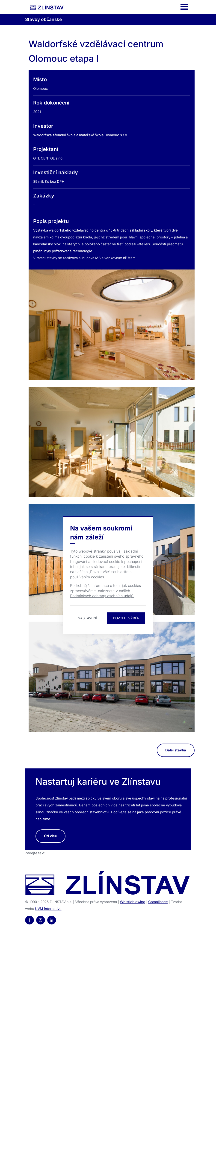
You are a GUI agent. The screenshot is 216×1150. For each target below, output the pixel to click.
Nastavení (87, 618)
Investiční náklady (55, 172)
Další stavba (175, 750)
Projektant (46, 149)
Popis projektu (51, 221)
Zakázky (43, 196)
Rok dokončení (51, 103)
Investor (43, 126)
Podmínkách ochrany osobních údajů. (102, 596)
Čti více (50, 836)
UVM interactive (48, 909)
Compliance (158, 902)
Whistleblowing (132, 902)
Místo (40, 79)
